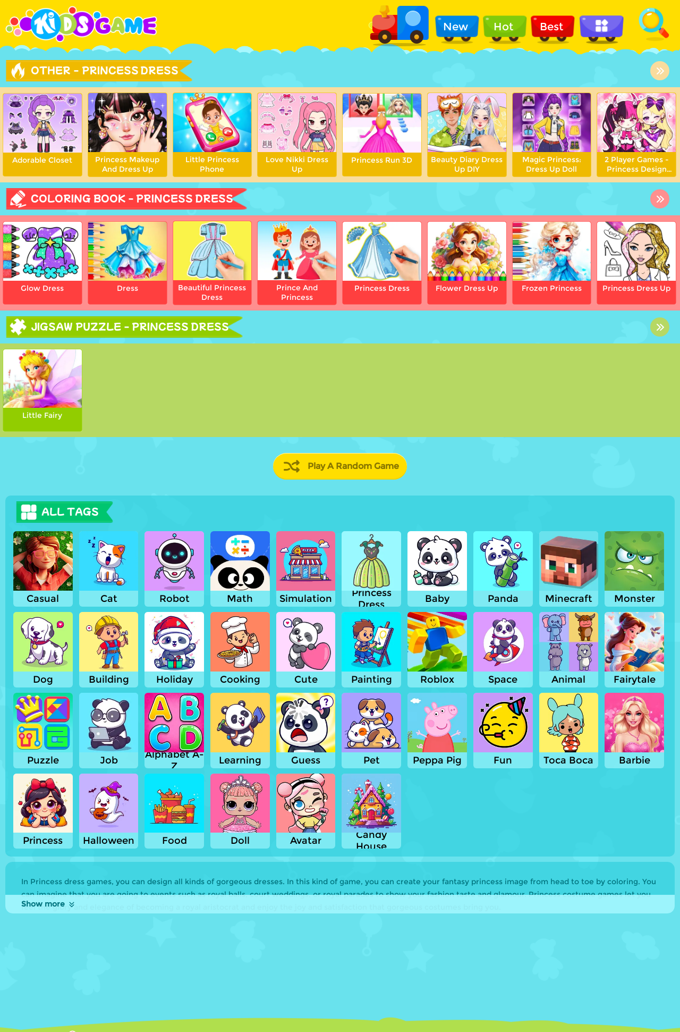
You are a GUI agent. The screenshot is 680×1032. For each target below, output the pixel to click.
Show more (48, 904)
